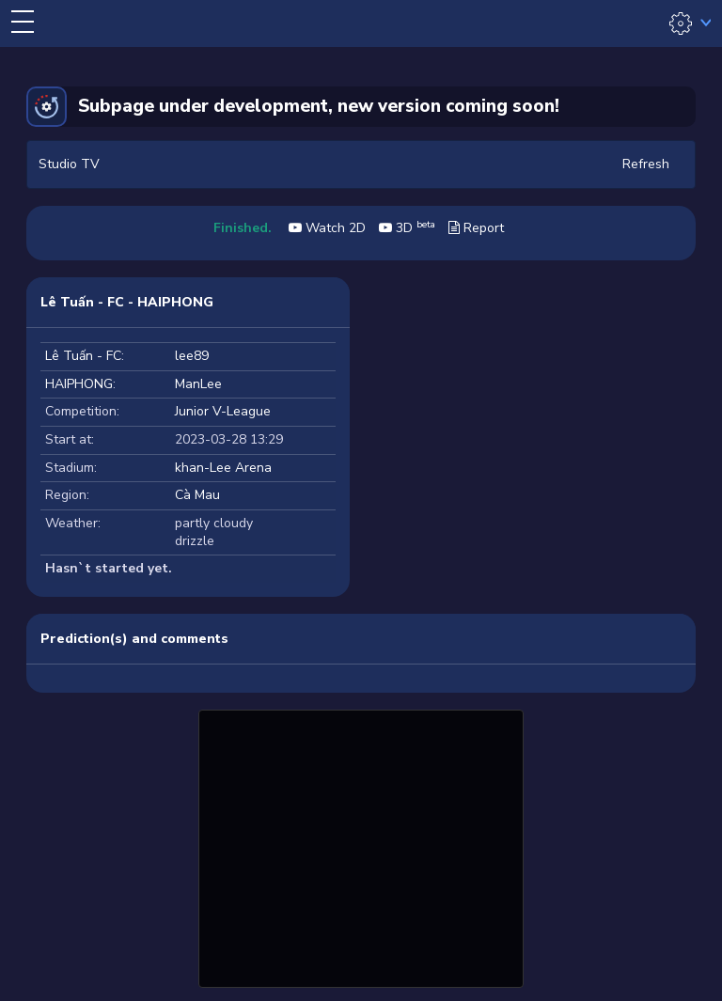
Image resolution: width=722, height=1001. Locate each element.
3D (407, 228)
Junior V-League (223, 411)
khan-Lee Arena (223, 468)
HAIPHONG (79, 384)
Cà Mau (197, 495)
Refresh (645, 164)
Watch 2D (327, 228)
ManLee (198, 384)
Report (476, 228)
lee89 (192, 356)
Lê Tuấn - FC (83, 356)
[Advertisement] (361, 846)
